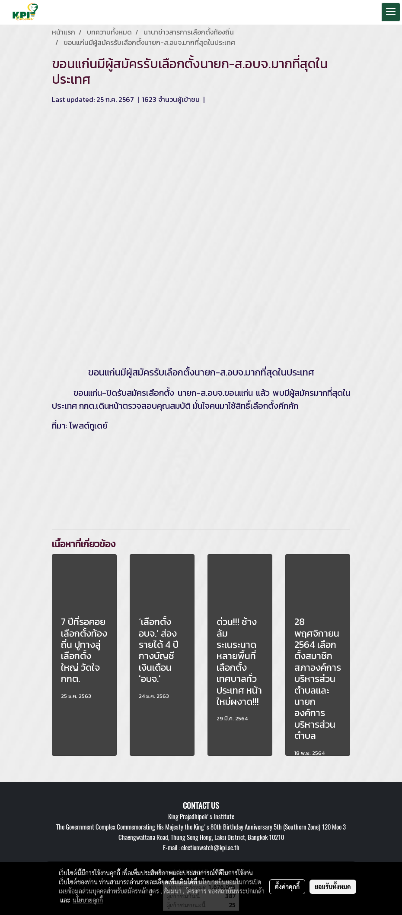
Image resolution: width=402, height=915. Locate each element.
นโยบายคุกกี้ (88, 900)
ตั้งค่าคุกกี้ (287, 886)
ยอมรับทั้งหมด (333, 886)
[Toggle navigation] (390, 12)
